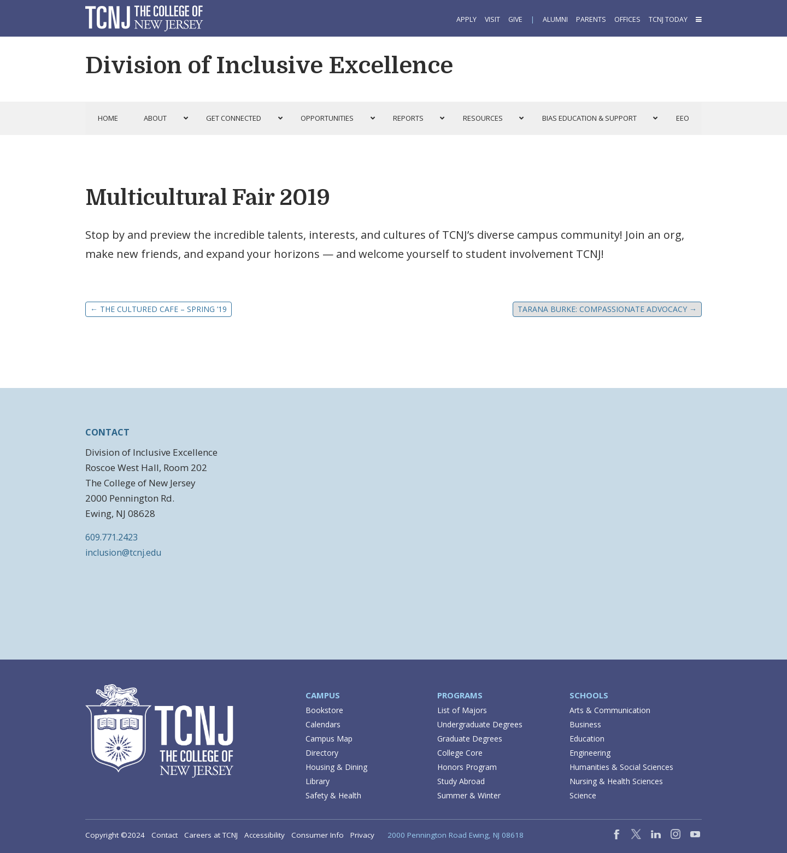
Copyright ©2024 (115, 835)
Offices (627, 19)
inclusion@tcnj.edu (123, 552)
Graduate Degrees (469, 738)
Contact (164, 835)
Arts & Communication (609, 710)
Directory (322, 753)
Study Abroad (461, 781)
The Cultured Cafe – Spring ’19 (158, 309)
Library (318, 781)
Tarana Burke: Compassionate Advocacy (607, 309)
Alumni (555, 19)
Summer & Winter (469, 795)
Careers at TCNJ (211, 835)
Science (582, 795)
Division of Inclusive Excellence (269, 65)
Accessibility (264, 835)
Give (515, 19)
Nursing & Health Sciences (616, 781)
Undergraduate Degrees (479, 724)
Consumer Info (317, 835)
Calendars (323, 724)
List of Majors (462, 710)
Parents (591, 19)
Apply (466, 19)
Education (586, 738)
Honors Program (467, 767)
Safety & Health (333, 795)
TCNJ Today (668, 19)
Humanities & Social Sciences (621, 767)
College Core (460, 753)
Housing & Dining (336, 767)
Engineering (589, 753)
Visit (492, 19)
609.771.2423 (111, 537)
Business (585, 724)
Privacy (362, 835)
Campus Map (329, 738)
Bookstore (324, 710)
